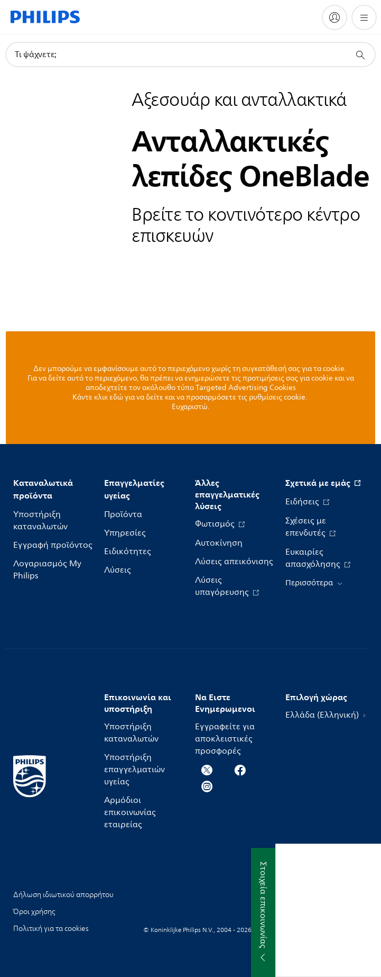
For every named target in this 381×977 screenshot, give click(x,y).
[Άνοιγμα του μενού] (364, 17)
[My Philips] (334, 17)
